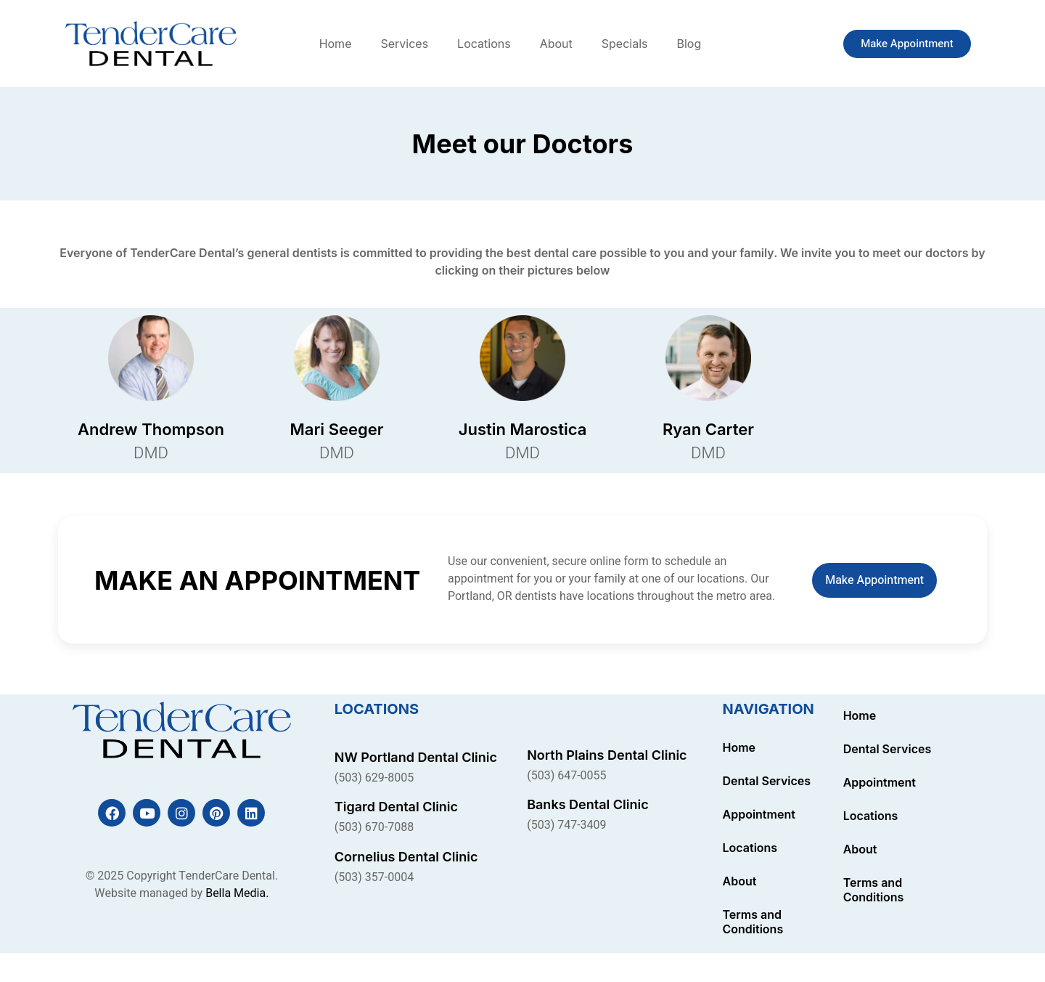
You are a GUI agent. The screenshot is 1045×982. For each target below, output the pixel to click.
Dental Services (767, 781)
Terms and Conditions (753, 921)
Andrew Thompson (151, 429)
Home (335, 43)
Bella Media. (237, 893)
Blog (688, 43)
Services (404, 43)
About (556, 43)
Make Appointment (874, 580)
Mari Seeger (337, 429)
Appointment (759, 814)
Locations (484, 43)
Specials (625, 43)
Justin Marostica (523, 429)
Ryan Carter (708, 429)
